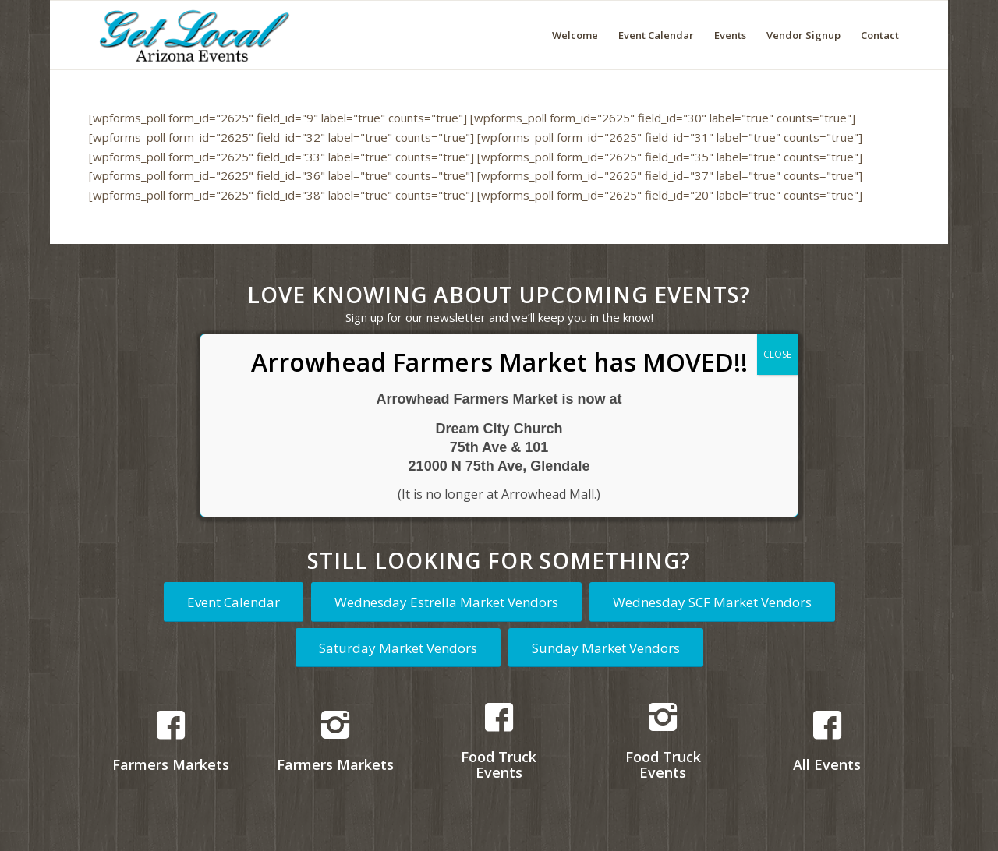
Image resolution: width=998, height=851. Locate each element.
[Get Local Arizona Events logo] (192, 35)
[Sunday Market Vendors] (605, 647)
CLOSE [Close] (777, 354)
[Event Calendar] (233, 601)
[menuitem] (575, 35)
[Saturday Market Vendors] (398, 647)
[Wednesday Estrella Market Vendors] (446, 601)
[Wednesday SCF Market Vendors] (712, 601)
